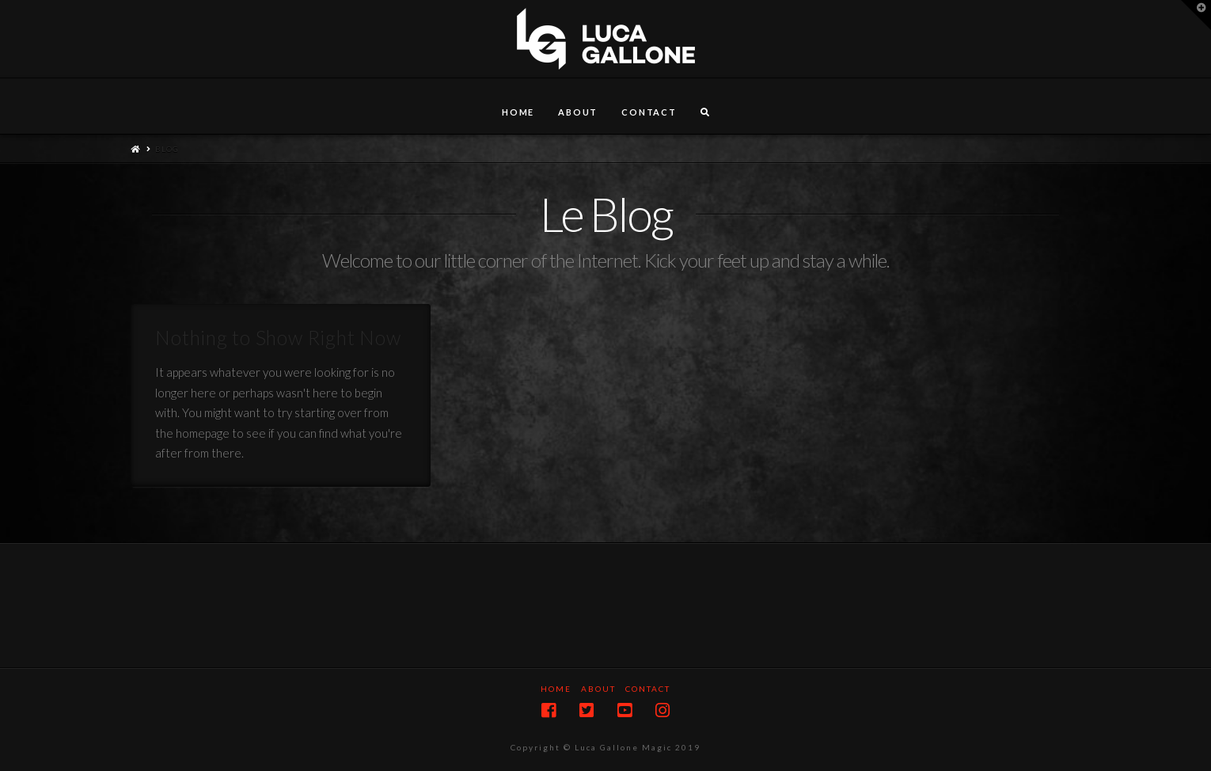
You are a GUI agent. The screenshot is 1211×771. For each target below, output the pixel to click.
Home (556, 688)
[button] (1196, 15)
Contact (647, 688)
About (598, 688)
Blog (167, 149)
